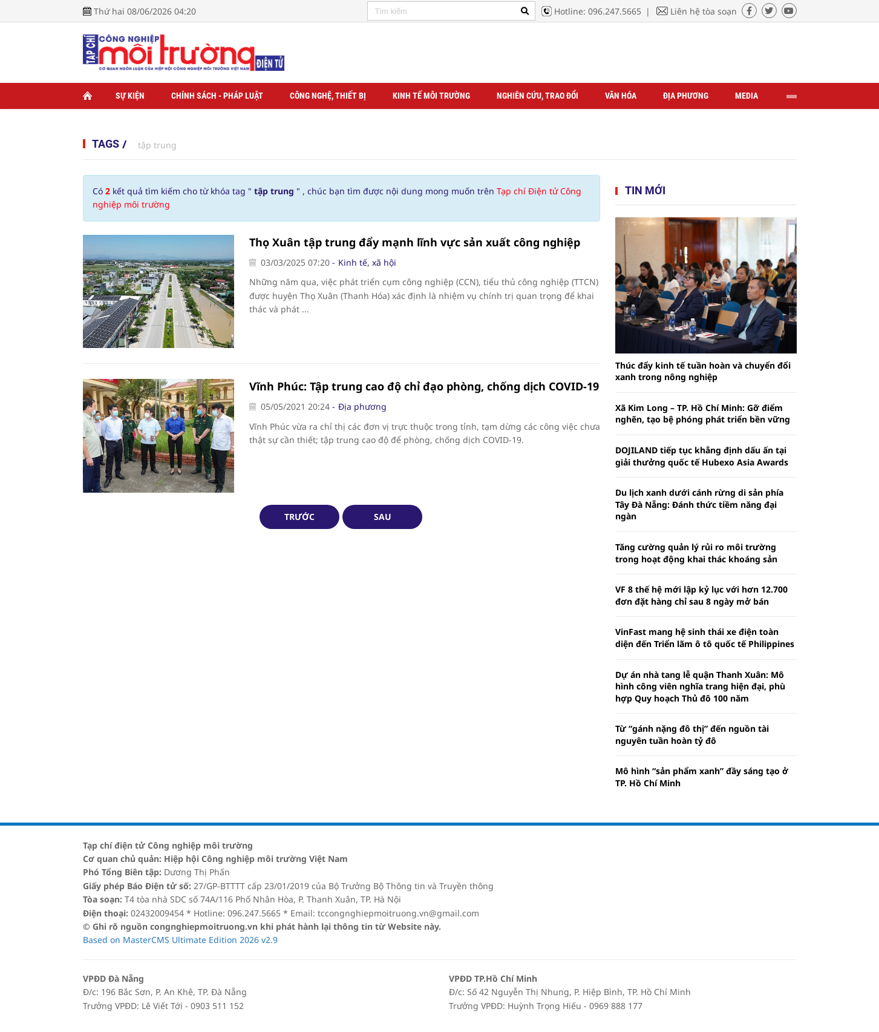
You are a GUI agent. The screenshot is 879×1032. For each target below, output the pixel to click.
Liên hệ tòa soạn (703, 11)
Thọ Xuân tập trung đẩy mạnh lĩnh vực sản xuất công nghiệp (414, 242)
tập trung (157, 145)
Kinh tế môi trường (431, 95)
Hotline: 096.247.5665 (597, 11)
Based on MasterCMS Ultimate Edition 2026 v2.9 (180, 939)
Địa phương (685, 95)
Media (746, 95)
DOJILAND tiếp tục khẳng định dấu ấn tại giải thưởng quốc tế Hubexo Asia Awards (701, 456)
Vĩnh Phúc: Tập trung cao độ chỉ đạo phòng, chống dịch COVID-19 (424, 386)
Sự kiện (130, 95)
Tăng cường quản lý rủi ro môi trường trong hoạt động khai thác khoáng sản (696, 553)
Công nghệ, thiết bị (328, 95)
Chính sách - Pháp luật (217, 95)
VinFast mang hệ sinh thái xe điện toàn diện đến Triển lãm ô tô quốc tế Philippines (704, 637)
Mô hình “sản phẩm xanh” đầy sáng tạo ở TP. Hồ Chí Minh (701, 777)
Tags (105, 143)
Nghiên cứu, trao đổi (537, 95)
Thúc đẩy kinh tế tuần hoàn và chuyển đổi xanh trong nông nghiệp (703, 371)
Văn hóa (620, 95)
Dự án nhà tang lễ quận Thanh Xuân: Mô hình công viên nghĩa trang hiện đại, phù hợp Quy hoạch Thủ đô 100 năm (700, 686)
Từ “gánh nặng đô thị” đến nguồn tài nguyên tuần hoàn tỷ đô (692, 734)
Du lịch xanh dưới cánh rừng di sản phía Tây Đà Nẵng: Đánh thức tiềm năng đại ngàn (699, 504)
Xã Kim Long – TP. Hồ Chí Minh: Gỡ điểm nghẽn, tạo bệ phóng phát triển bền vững (702, 414)
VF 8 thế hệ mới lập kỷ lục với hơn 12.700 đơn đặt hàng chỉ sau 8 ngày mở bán (701, 595)
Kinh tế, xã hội (367, 262)
